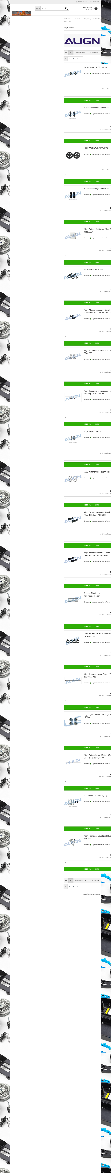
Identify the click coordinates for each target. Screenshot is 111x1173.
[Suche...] (37, 8)
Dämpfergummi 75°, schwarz (96, 72)
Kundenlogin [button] (81, 2)
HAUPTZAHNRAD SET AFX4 (96, 153)
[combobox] (80, 57)
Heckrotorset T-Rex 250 (93, 274)
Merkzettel (94, 2)
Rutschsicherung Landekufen (96, 113)
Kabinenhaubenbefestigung (95, 800)
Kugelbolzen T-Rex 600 (93, 436)
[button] (66, 57)
